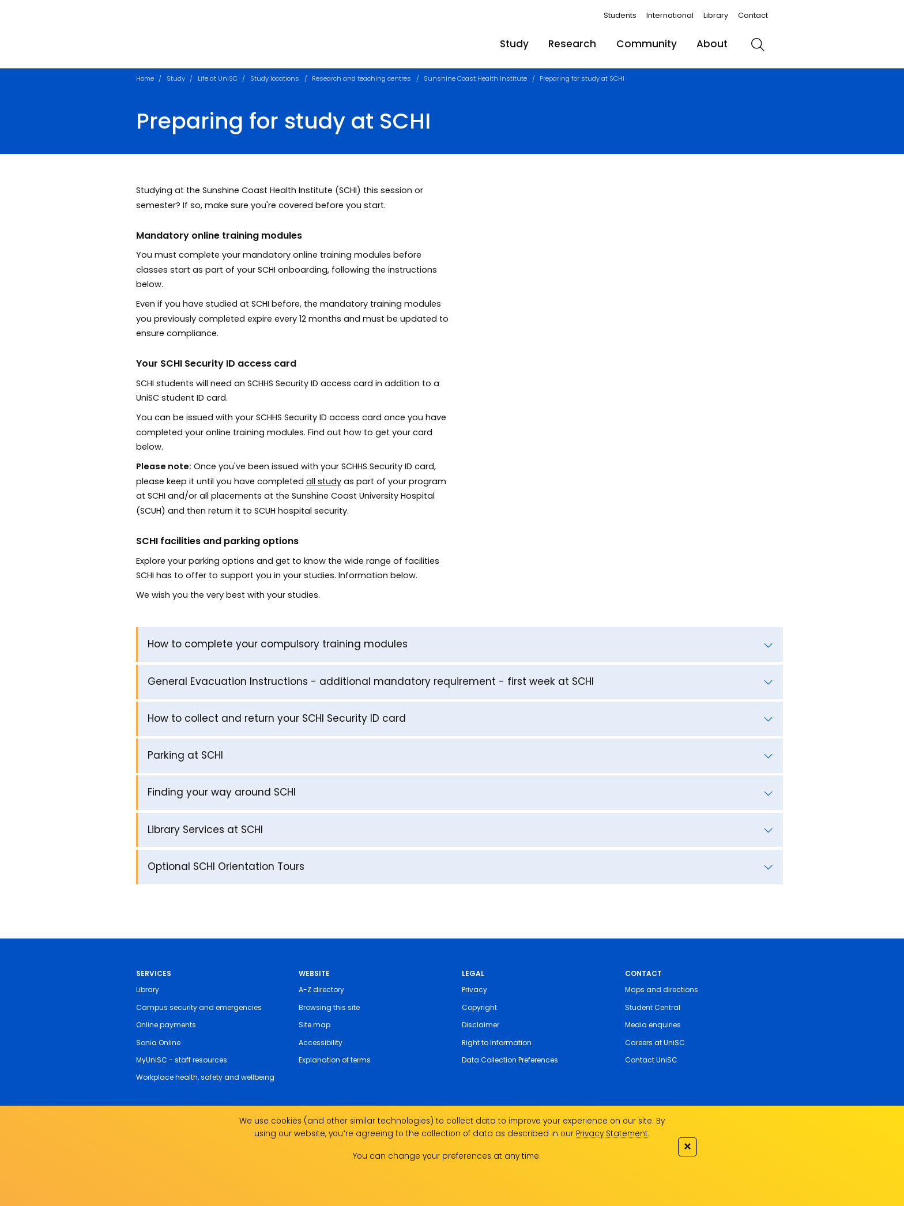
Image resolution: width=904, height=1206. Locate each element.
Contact (753, 15)
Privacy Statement (612, 1133)
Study (514, 44)
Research (572, 44)
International (670, 15)
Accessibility (320, 1042)
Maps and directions (661, 989)
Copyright (479, 1007)
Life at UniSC (218, 78)
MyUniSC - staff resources (181, 1060)
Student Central (652, 1007)
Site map (314, 1025)
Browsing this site (329, 1007)
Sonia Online (158, 1042)
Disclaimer (480, 1025)
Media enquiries (653, 1025)
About (712, 44)
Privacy (474, 989)
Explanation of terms (335, 1060)
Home (145, 78)
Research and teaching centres (361, 78)
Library (715, 15)
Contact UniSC (651, 1060)
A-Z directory (321, 989)
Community (646, 44)
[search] (757, 44)
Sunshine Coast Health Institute (475, 78)
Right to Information (497, 1042)
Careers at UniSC (655, 1042)
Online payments (166, 1025)
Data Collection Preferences (510, 1060)
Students (620, 15)
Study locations (274, 78)
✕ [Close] (687, 1146)
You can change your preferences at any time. (447, 1156)
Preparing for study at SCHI (582, 78)
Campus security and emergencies (199, 1007)
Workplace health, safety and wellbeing (205, 1077)
